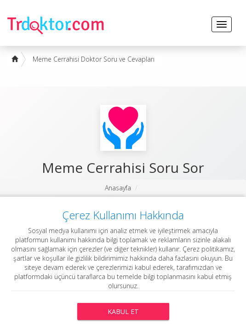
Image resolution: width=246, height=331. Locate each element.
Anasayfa (118, 187)
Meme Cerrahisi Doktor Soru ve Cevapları (93, 59)
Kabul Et (123, 311)
